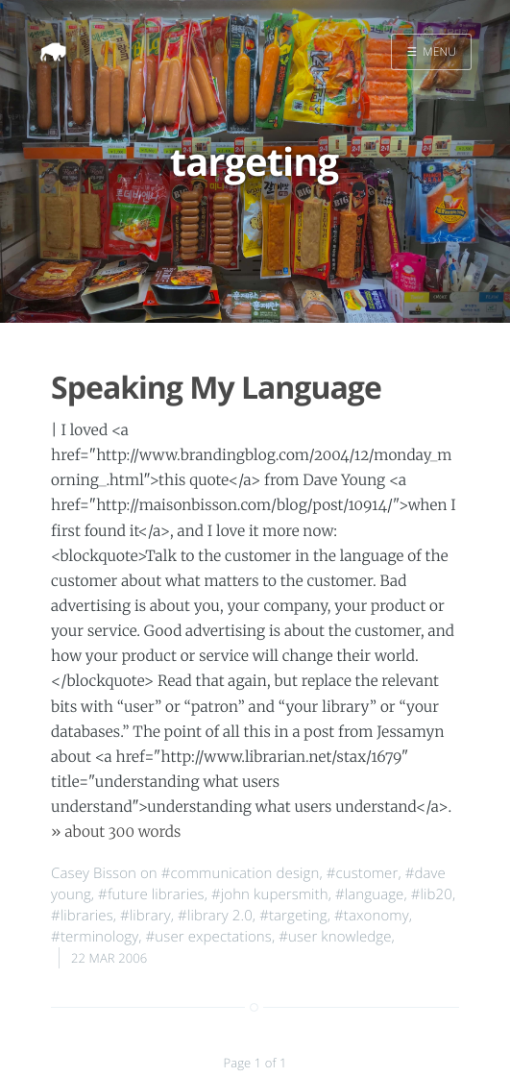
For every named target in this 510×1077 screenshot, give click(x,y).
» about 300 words (116, 832)
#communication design (240, 873)
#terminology (94, 936)
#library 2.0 (215, 915)
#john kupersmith (269, 894)
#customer (363, 873)
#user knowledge (335, 936)
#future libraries (151, 894)
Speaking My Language (216, 387)
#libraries (82, 915)
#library (145, 915)
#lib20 (431, 894)
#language (369, 894)
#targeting (293, 915)
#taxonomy (371, 915)
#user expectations (209, 936)
